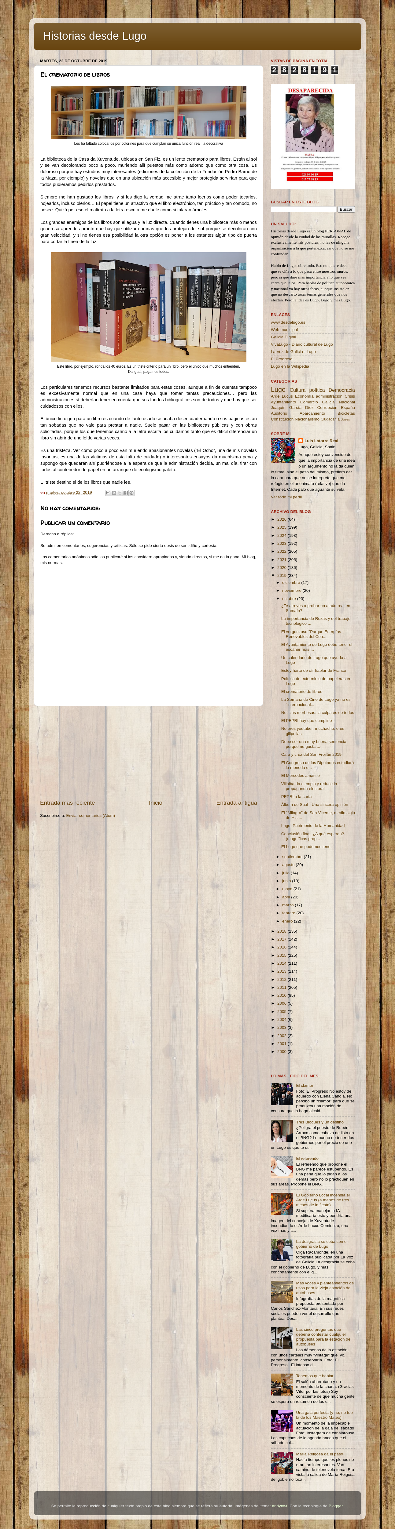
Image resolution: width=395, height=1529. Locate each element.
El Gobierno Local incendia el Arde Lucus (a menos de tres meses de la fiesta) (323, 1200)
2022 (282, 551)
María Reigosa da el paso (319, 1454)
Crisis (350, 396)
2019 (282, 575)
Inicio (155, 802)
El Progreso (282, 359)
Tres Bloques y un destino (320, 1122)
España (348, 407)
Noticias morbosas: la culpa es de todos (317, 712)
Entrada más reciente (67, 802)
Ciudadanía (330, 419)
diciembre (291, 582)
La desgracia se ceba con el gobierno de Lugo (321, 1244)
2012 (282, 979)
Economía (304, 396)
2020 (282, 567)
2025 (282, 527)
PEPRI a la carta (296, 796)
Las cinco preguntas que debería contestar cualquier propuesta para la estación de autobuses (323, 1337)
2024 (282, 535)
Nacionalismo (307, 419)
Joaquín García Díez (292, 407)
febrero (289, 913)
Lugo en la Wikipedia (290, 366)
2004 (282, 1019)
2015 (282, 955)
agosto (289, 864)
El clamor (304, 1085)
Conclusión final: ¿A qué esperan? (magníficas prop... (312, 836)
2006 (282, 1003)
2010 (282, 995)
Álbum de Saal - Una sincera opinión (314, 804)
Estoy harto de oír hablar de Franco (313, 670)
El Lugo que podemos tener (306, 846)
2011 (282, 987)
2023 (282, 543)
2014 (282, 963)
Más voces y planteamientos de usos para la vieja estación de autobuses (325, 1288)
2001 (282, 1043)
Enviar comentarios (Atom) (90, 815)
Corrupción (327, 407)
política (317, 390)
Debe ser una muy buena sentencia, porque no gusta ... (314, 744)
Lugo (278, 389)
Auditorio (279, 413)
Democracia (342, 390)
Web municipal (284, 329)
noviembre (292, 590)
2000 (282, 1051)
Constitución (282, 419)
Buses (345, 419)
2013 (282, 971)
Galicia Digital (283, 337)
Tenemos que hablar (314, 1376)
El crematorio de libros (301, 691)
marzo (288, 905)
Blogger (336, 1506)
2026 (282, 519)
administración (329, 396)
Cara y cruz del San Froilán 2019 (311, 754)
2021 (282, 559)
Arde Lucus (282, 396)
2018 (282, 931)
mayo (287, 888)
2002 (282, 1035)
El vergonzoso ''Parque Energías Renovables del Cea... (311, 634)
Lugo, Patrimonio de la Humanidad (313, 825)
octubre (289, 598)
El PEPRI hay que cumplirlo (306, 720)
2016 (282, 947)
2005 (282, 1011)
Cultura (297, 390)
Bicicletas (346, 413)
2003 (282, 1027)
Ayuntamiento (283, 402)
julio (286, 873)
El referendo (307, 1158)
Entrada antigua (236, 802)
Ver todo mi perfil (286, 497)
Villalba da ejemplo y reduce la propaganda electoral (309, 786)
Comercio (309, 402)
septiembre (293, 856)
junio (287, 881)
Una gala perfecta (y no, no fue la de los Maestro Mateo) (324, 1415)
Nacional (347, 402)
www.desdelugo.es (288, 322)
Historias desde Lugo (94, 36)
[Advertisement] (148, 752)
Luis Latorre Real (321, 441)
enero (288, 921)
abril (286, 897)
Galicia (328, 402)
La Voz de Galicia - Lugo (293, 351)
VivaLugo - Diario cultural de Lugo (302, 344)
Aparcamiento (312, 413)
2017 (282, 939)
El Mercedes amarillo (300, 775)
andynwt (279, 1506)
